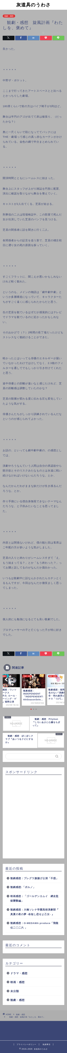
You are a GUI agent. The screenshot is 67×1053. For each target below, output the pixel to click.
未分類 (14, 991)
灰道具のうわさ (33, 4)
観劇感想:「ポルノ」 (23, 887)
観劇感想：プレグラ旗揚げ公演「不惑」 (34, 878)
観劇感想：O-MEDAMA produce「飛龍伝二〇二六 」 (34, 925)
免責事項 (46, 1044)
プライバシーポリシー (26, 1044)
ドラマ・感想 (19, 973)
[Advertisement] (33, 817)
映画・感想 (17, 982)
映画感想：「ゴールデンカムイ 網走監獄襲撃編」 (34, 898)
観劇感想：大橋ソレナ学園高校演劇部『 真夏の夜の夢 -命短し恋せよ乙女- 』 (34, 912)
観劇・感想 (8, 16)
